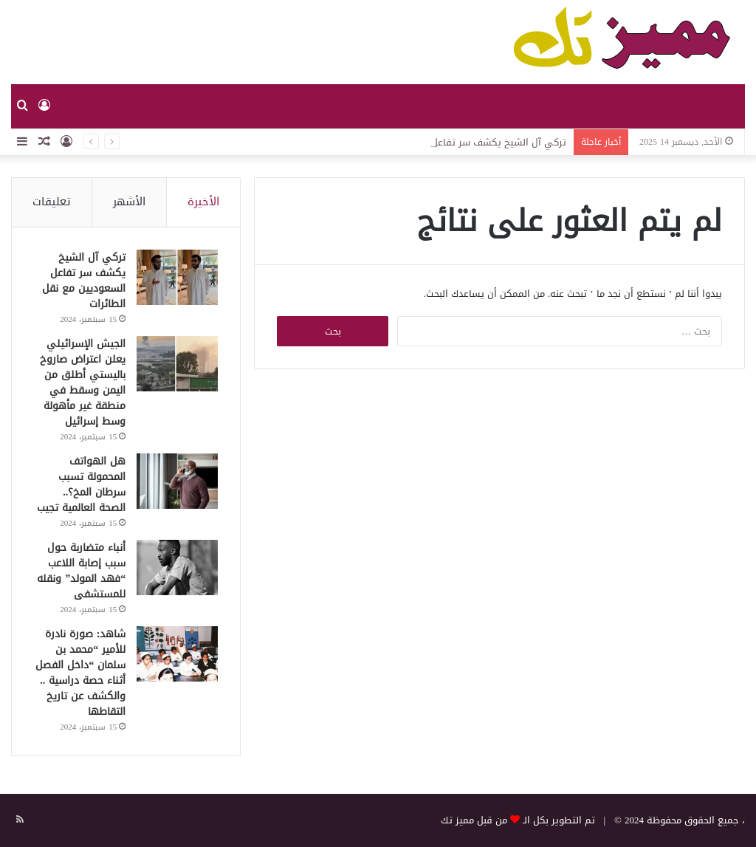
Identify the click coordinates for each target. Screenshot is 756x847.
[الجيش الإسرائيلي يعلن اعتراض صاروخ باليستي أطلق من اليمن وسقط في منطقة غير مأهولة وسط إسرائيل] (177, 363)
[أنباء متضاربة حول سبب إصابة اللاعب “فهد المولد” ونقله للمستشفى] (177, 567)
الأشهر (129, 201)
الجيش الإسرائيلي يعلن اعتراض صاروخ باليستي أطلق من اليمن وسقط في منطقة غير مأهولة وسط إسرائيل (83, 382)
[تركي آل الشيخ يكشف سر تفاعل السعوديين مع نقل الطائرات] (177, 277)
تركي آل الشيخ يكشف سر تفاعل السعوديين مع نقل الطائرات (84, 280)
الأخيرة (203, 201)
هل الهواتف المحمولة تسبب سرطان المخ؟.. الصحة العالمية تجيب (81, 484)
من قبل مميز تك (474, 820)
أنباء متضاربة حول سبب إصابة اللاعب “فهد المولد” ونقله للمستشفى (81, 571)
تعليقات (51, 201)
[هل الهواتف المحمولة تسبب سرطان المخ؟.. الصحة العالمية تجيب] (177, 481)
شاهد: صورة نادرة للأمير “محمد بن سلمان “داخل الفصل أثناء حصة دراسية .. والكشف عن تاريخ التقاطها (80, 672)
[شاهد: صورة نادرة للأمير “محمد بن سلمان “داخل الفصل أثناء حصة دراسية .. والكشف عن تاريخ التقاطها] (177, 654)
